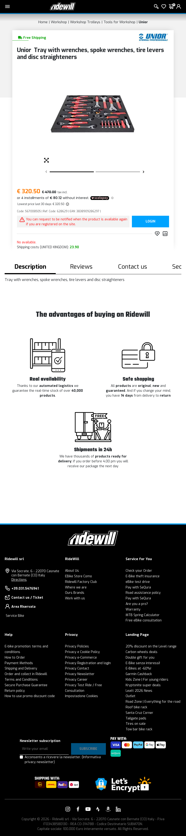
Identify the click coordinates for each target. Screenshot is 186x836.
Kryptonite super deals (143, 685)
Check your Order (139, 570)
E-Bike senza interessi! (143, 663)
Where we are (76, 587)
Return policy (15, 691)
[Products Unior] (153, 37)
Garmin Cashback (139, 674)
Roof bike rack (136, 707)
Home (43, 22)
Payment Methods (19, 663)
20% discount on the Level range (151, 646)
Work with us (75, 598)
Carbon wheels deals (141, 652)
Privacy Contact (77, 668)
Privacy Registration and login (88, 663)
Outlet (130, 696)
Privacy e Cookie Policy (82, 652)
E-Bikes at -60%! (138, 668)
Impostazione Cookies (81, 696)
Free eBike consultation (144, 620)
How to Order (15, 657)
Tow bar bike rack (139, 729)
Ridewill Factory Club (81, 582)
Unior (143, 22)
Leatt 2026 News (139, 691)
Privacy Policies (77, 646)
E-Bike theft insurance (143, 576)
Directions (19, 580)
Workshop (59, 22)
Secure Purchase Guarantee (26, 685)
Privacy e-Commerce (81, 657)
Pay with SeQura (138, 587)
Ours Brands (74, 593)
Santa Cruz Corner (139, 713)
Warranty (133, 609)
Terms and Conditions (21, 679)
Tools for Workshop (119, 22)
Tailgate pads (136, 718)
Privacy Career (76, 679)
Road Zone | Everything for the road (153, 701)
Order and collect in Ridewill (26, 674)
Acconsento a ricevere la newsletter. (63, 759)
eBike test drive (138, 582)
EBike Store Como (78, 576)
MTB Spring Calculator (143, 615)
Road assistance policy (143, 593)
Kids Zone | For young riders (147, 679)
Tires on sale (136, 724)
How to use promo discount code (30, 696)
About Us (72, 570)
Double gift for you (140, 657)
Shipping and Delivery (21, 668)
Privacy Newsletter (80, 674)
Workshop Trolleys (85, 22)
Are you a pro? (137, 604)
